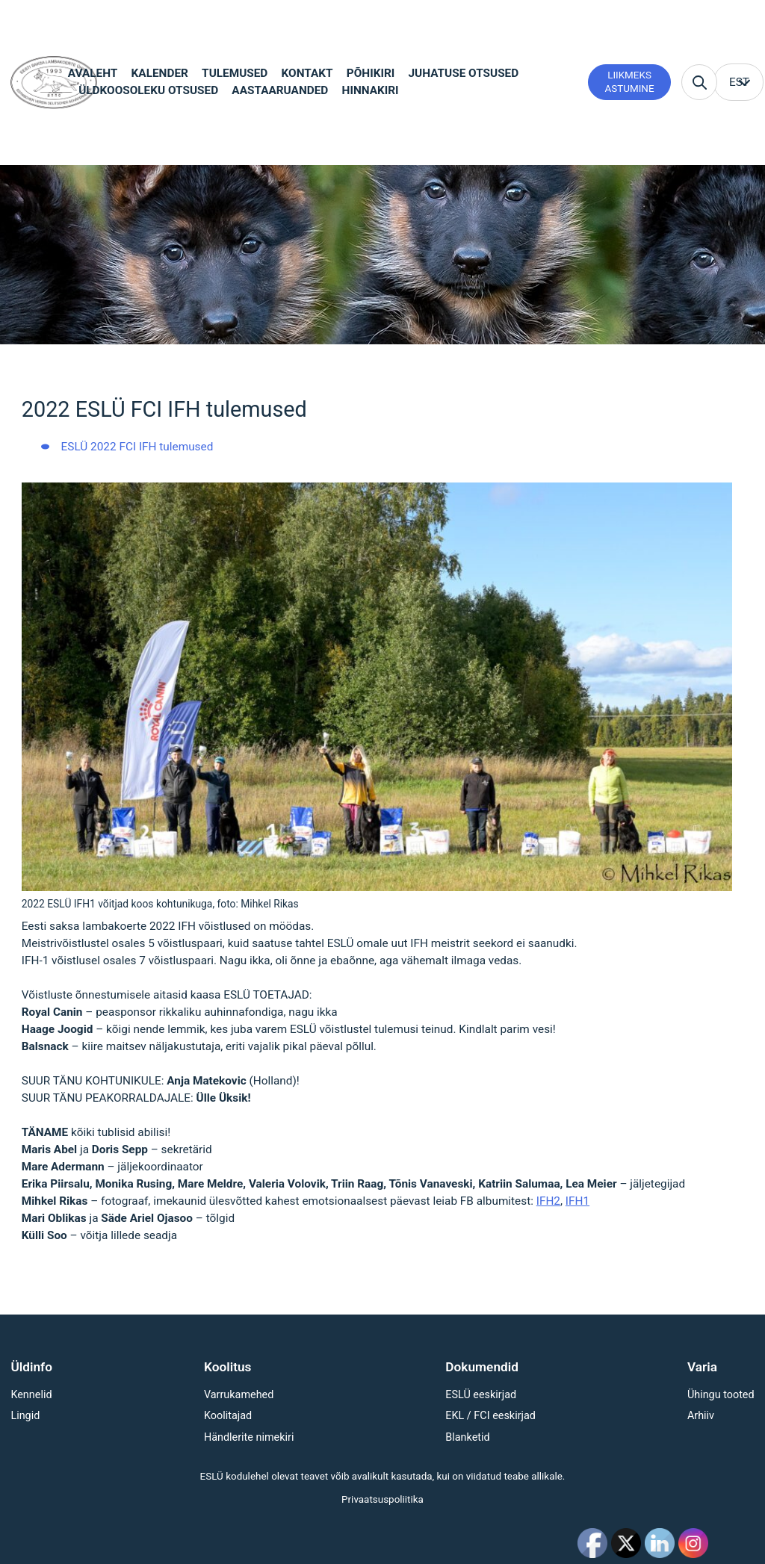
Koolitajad (228, 1415)
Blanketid (467, 1437)
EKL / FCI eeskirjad (490, 1415)
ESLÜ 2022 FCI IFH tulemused (137, 446)
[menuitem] (738, 82)
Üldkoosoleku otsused (148, 90)
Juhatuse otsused (463, 73)
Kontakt (307, 73)
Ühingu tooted (721, 1394)
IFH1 (577, 1201)
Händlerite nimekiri (249, 1437)
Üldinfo (31, 1366)
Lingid (25, 1415)
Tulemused (234, 73)
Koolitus (228, 1366)
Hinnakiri (370, 90)
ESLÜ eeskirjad (480, 1394)
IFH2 (548, 1201)
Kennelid (31, 1394)
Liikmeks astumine (629, 81)
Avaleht (93, 73)
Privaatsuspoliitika (382, 1499)
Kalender (159, 73)
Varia (702, 1366)
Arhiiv (700, 1415)
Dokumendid (481, 1366)
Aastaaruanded (280, 90)
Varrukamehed (238, 1394)
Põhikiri (370, 73)
